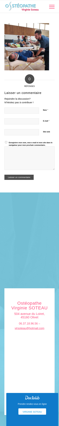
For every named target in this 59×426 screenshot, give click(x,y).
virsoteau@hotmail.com (29, 328)
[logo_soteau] (24, 6)
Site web (46, 132)
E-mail (46, 121)
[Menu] (50, 6)
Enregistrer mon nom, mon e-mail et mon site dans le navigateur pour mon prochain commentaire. (31, 144)
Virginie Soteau (32, 412)
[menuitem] (50, 6)
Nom (45, 110)
